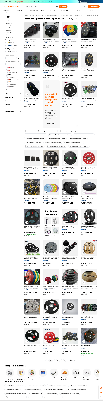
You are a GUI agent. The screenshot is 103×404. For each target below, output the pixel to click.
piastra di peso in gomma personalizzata (35, 135)
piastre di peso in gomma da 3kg (14, 385)
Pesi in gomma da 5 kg (35, 393)
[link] (101, 387)
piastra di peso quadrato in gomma (70, 393)
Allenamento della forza (66, 15)
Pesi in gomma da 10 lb (33, 397)
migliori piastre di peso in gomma (56, 138)
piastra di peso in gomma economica (83, 135)
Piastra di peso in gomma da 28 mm (78, 146)
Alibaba (26, 15)
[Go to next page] (74, 360)
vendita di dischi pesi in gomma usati (56, 146)
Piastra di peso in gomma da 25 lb (52, 397)
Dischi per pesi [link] (79, 15)
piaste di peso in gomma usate (33, 142)
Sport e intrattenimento (36, 15)
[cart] (79, 6)
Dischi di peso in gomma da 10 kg (78, 385)
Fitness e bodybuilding (51, 15)
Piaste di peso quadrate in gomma (32, 389)
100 (71, 360)
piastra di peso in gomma (12, 389)
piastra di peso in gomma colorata (35, 385)
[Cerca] (63, 6)
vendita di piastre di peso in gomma (47, 131)
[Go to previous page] (47, 360)
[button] (57, 6)
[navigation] (13, 188)
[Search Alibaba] (40, 6)
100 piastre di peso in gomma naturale (76, 389)
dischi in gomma (29, 131)
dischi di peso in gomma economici (73, 142)
